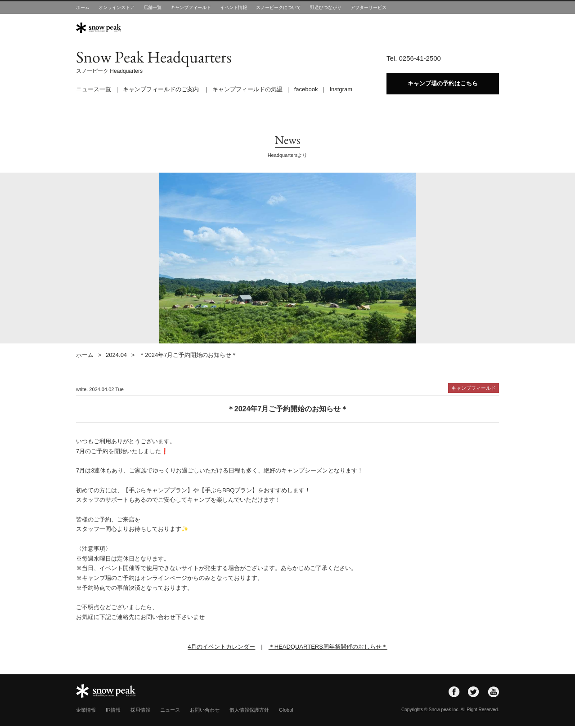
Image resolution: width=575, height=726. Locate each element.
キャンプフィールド (191, 7)
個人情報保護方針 (249, 710)
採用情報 (140, 710)
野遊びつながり (325, 7)
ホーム (83, 7)
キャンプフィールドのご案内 (161, 89)
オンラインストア (117, 7)
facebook (306, 89)
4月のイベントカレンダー (221, 646)
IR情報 (113, 710)
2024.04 (116, 355)
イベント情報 (233, 7)
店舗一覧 (153, 7)
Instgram (340, 89)
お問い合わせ (205, 710)
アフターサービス (368, 7)
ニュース (170, 710)
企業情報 (86, 710)
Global (286, 710)
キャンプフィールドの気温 (247, 89)
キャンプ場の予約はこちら (443, 83)
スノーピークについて (278, 7)
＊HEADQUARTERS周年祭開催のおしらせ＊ (328, 646)
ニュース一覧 (93, 89)
